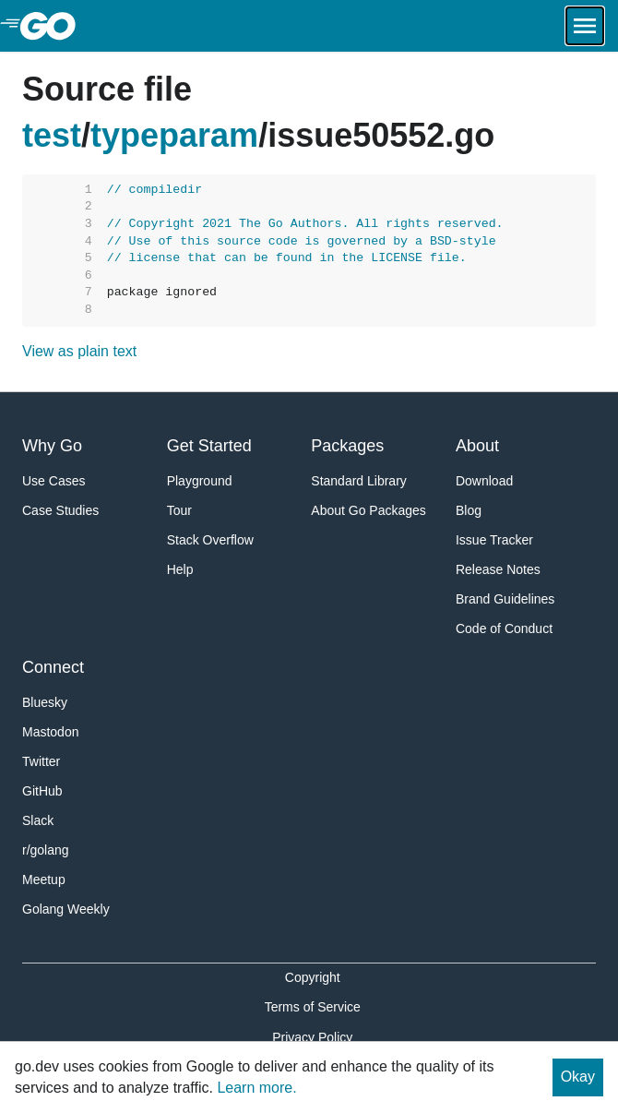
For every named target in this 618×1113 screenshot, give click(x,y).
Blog (468, 510)
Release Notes (498, 569)
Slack (37, 820)
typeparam (174, 135)
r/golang (45, 850)
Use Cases (53, 480)
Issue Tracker (494, 540)
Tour (179, 510)
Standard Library (359, 480)
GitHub (42, 791)
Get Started (209, 446)
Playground (199, 480)
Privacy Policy (312, 1037)
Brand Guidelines (505, 599)
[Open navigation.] (584, 25)
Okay (578, 1076)
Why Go (52, 446)
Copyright (312, 977)
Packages (347, 446)
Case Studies (60, 510)
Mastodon (50, 731)
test (51, 135)
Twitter (41, 761)
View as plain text (79, 351)
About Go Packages (368, 510)
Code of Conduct (504, 628)
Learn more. (256, 1087)
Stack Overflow (210, 540)
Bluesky (44, 702)
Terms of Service (313, 1006)
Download (484, 480)
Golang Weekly (66, 909)
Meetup (43, 879)
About (477, 446)
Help (180, 569)
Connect (53, 667)
